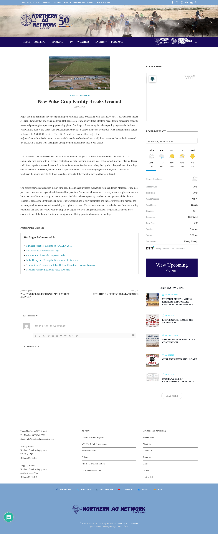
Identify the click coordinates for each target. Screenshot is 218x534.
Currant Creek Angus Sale (179, 359)
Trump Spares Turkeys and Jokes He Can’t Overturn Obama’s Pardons (60, 265)
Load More (172, 396)
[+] (77, 335)
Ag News (40, 42)
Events (100, 42)
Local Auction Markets (91, 470)
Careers (90, 2)
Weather (83, 42)
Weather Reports (89, 450)
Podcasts (117, 42)
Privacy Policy (109, 526)
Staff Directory (79, 2)
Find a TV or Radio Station (93, 464)
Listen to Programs (103, 2)
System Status (95, 526)
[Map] (172, 97)
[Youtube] (186, 2)
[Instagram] (182, 2)
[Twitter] (177, 2)
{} (74, 335)
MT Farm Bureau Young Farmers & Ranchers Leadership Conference (177, 302)
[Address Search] (171, 141)
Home (26, 42)
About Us (67, 2)
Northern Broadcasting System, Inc (101, 523)
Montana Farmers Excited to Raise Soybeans (48, 269)
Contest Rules (148, 477)
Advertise (46, 2)
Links (145, 464)
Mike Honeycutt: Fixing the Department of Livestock (52, 260)
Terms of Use (122, 526)
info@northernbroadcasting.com (40, 439)
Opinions (85, 457)
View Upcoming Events (172, 267)
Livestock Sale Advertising (154, 431)
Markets (57, 42)
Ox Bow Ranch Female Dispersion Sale (45, 255)
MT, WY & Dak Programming (94, 444)
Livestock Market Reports (93, 437)
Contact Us (57, 2)
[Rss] (196, 2)
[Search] (196, 42)
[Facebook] (172, 2)
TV (71, 42)
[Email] (191, 2)
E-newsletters (148, 437)
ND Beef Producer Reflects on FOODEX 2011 (49, 246)
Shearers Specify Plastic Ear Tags (42, 250)
